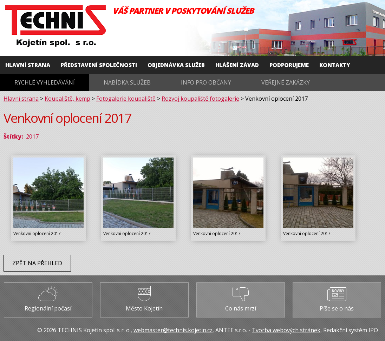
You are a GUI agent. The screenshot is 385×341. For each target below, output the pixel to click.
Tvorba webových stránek (286, 330)
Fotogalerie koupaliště (126, 98)
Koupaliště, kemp (67, 98)
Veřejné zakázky (285, 82)
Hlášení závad (237, 64)
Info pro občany (206, 82)
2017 (32, 136)
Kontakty (334, 64)
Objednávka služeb (176, 64)
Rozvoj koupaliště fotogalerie (200, 98)
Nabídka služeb (127, 82)
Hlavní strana (27, 64)
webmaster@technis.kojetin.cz (173, 330)
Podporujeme (289, 64)
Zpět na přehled (37, 263)
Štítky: (13, 136)
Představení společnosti (99, 64)
